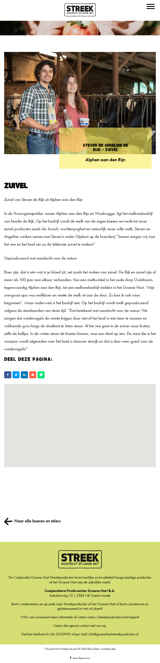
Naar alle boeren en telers (37, 521)
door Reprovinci (81, 658)
